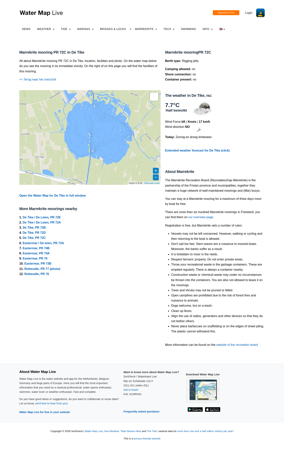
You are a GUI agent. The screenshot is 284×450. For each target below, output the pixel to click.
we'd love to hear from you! (51, 403)
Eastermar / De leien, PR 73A (43, 243)
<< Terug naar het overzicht (37, 79)
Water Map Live (94, 431)
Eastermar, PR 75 (35, 258)
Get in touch (130, 389)
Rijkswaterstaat (152, 183)
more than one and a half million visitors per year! (205, 431)
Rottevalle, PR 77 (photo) (42, 268)
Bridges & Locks (113, 28)
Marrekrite (146, 28)
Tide (66, 28)
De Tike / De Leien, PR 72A (42, 222)
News (26, 28)
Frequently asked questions (141, 411)
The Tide (152, 431)
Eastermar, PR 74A (36, 253)
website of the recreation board (237, 344)
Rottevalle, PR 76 (36, 274)
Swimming (188, 28)
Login (248, 12)
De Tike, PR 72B (34, 227)
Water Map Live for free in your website (44, 412)
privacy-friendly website (147, 438)
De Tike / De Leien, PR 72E (42, 217)
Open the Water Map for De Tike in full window (52, 195)
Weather (45, 28)
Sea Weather (111, 431)
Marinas (85, 28)
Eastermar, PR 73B (37, 263)
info (208, 28)
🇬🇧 (222, 28)
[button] (154, 96)
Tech (168, 28)
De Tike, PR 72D (34, 232)
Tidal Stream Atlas (130, 431)
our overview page (200, 217)
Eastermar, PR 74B (36, 248)
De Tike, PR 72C (34, 237)
